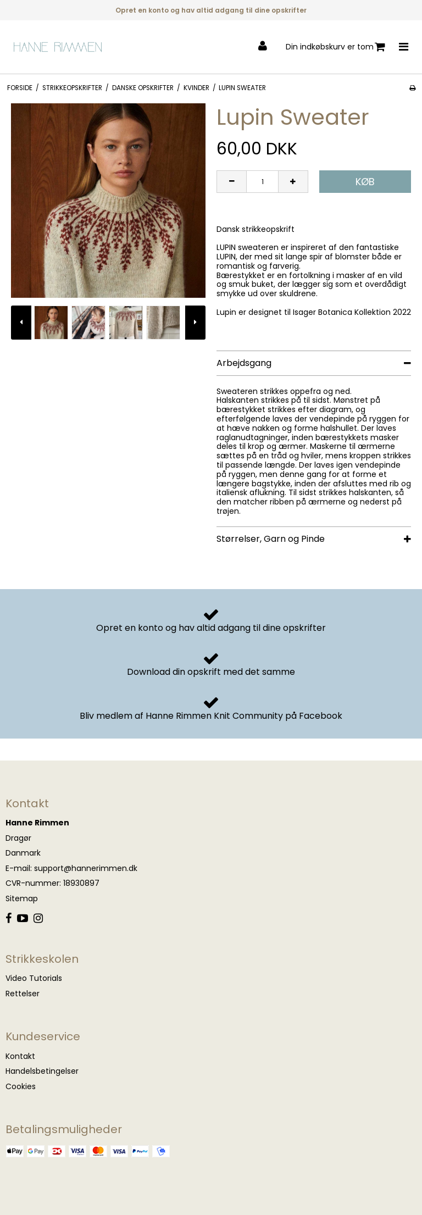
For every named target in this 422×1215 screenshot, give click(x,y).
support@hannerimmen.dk (85, 868)
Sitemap (21, 898)
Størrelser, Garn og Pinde (270, 538)
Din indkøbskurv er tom (335, 47)
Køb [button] (365, 181)
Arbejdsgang (243, 363)
